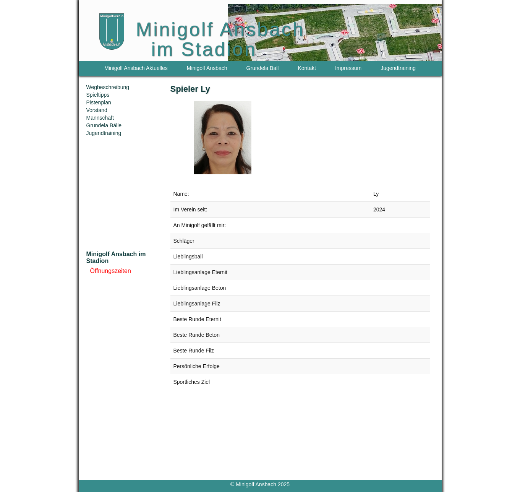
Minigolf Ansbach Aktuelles (136, 68)
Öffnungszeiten (110, 271)
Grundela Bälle (104, 125)
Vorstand (96, 110)
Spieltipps (98, 95)
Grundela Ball (262, 68)
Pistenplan (98, 102)
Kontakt (307, 68)
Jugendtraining (398, 68)
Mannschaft (100, 118)
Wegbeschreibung (108, 87)
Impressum (348, 68)
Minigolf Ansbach (207, 68)
